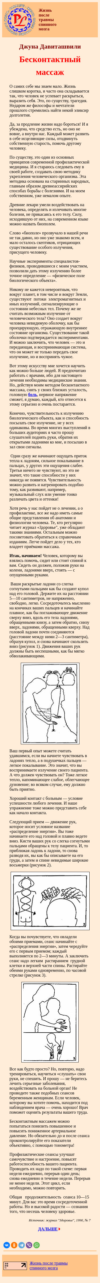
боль (32, 394)
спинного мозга (44, 1268)
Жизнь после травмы (49, 1263)
